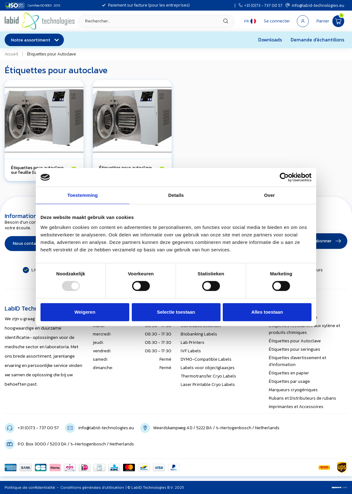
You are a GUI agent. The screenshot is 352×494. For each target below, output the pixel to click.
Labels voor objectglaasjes (208, 367)
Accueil (11, 54)
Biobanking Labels (199, 334)
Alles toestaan (267, 312)
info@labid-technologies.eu (315, 5)
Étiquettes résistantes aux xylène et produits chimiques (304, 329)
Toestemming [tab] (82, 195)
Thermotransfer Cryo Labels (208, 376)
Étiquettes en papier (289, 373)
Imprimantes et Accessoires (296, 406)
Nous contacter (28, 243)
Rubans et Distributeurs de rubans (302, 398)
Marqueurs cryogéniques (293, 390)
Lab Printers (192, 342)
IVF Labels (191, 351)
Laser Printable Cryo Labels (208, 384)
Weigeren (84, 312)
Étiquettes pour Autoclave (51, 54)
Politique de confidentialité (30, 487)
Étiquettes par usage (289, 381)
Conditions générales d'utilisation (92, 487)
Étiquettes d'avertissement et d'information (297, 361)
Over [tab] (269, 195)
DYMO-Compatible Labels (206, 359)
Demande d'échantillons (317, 39)
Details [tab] (176, 195)
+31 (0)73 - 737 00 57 (261, 5)
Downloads (270, 39)
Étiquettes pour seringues (294, 349)
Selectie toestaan (176, 312)
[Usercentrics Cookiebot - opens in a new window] (284, 177)
